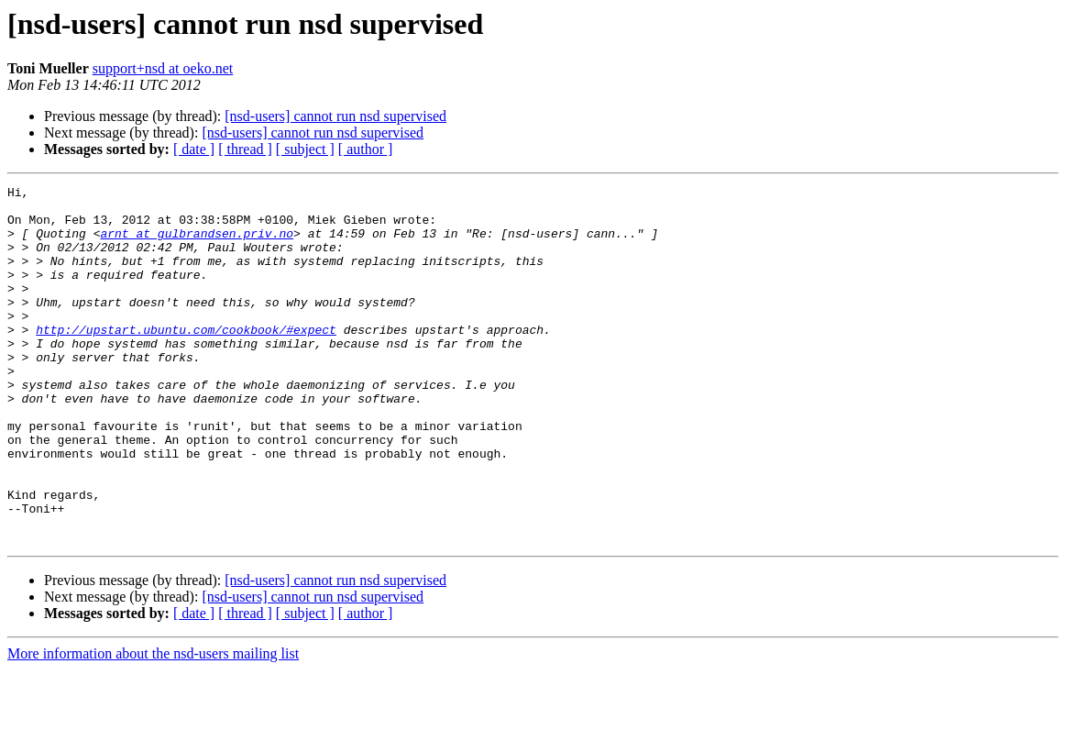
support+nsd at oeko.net (163, 68)
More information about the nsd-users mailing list (153, 725)
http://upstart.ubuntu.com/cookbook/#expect (186, 359)
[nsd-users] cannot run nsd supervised (335, 116)
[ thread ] (245, 149)
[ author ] (365, 149)
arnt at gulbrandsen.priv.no (196, 244)
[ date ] (193, 149)
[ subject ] (305, 149)
